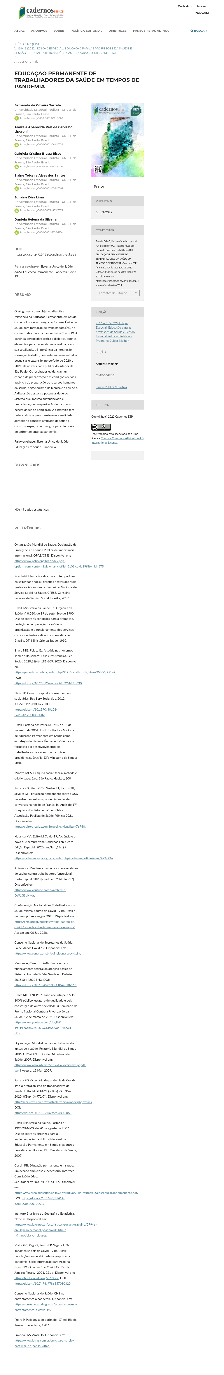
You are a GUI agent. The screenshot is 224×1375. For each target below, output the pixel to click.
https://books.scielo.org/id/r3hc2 (36, 1278)
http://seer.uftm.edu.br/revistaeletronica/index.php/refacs (53, 1102)
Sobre (59, 30)
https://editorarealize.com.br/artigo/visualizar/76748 (49, 826)
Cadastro (185, 6)
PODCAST (202, 12)
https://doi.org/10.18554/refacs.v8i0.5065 (43, 1113)
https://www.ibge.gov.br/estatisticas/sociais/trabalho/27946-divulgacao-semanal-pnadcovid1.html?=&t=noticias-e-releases (55, 1230)
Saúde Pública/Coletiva (111, 387)
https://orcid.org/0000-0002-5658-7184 (41, 232)
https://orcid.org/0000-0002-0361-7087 (41, 188)
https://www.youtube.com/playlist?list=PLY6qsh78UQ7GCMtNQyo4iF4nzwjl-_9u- (43, 1027)
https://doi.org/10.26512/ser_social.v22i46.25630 (48, 683)
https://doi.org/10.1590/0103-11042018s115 (45, 985)
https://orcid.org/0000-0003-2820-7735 (41, 166)
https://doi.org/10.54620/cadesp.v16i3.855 (45, 254)
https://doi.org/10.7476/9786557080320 (42, 1283)
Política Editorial (86, 30)
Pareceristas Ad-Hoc (151, 30)
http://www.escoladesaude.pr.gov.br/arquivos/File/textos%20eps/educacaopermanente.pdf (75, 1193)
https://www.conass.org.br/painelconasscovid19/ (47, 953)
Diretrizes (117, 30)
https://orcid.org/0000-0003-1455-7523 (41, 210)
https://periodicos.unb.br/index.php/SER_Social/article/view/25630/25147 (64, 672)
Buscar (199, 30)
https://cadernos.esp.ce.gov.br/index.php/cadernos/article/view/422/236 (63, 858)
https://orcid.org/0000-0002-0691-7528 (41, 144)
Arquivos (39, 30)
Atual (19, 30)
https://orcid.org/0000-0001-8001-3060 (41, 118)
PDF (101, 186)
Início (19, 44)
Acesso (202, 6)
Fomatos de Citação (113, 293)
